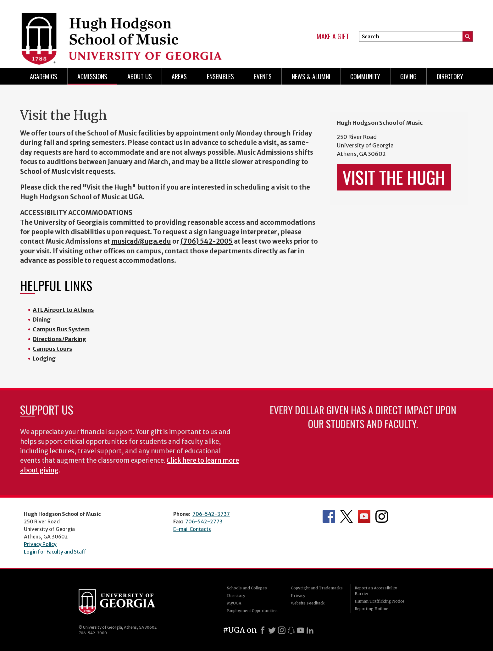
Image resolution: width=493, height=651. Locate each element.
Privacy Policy (40, 544)
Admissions (92, 76)
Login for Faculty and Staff (55, 552)
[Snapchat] (291, 630)
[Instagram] (281, 630)
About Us (139, 76)
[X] (272, 630)
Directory (450, 76)
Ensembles (220, 76)
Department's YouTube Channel (364, 516)
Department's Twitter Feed (346, 516)
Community (365, 76)
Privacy (298, 595)
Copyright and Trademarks (317, 588)
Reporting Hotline (371, 608)
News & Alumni (311, 76)
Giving (408, 76)
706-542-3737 (211, 514)
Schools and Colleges (247, 588)
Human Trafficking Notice (379, 601)
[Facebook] (262, 630)
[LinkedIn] (310, 630)
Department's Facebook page (329, 516)
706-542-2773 (204, 521)
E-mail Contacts (192, 529)
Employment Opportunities (252, 610)
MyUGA (234, 603)
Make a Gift (333, 36)
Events (263, 76)
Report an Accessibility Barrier (376, 591)
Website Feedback (307, 603)
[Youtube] (300, 630)
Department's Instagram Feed (381, 516)
